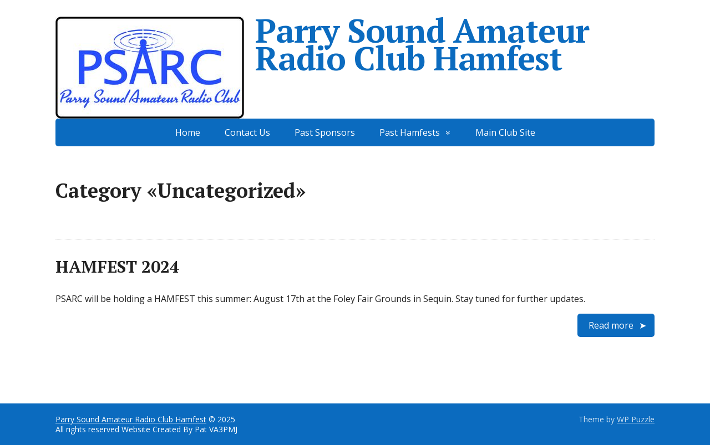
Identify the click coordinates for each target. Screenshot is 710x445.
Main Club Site (505, 132)
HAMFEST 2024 (117, 266)
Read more (611, 325)
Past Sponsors (325, 132)
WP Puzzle (636, 419)
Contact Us (247, 132)
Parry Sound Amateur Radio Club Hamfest (322, 44)
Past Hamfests (409, 132)
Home (187, 132)
